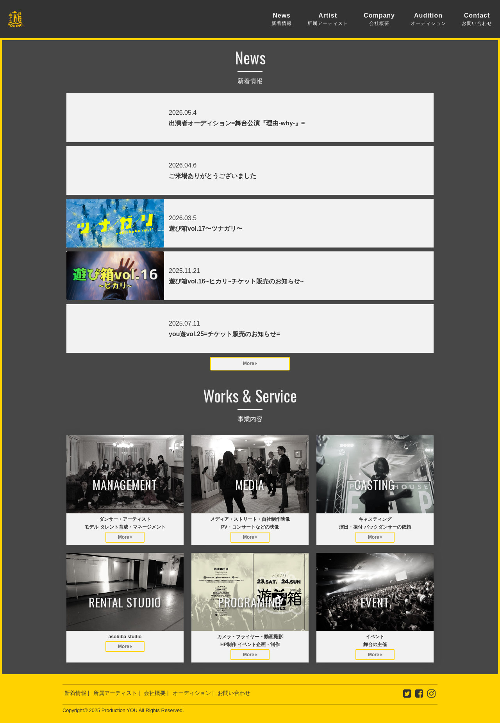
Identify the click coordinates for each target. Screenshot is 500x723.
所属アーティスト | (116, 693)
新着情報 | (76, 693)
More (250, 363)
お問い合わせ (234, 693)
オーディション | (193, 693)
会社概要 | (156, 693)
